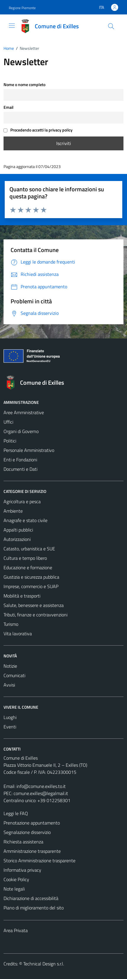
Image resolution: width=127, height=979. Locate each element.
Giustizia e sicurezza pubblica (31, 576)
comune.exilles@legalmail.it (41, 793)
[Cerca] (111, 26)
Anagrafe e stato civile (25, 520)
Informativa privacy (22, 869)
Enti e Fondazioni (20, 459)
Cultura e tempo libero (25, 558)
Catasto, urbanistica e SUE (29, 548)
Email (9, 107)
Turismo (11, 624)
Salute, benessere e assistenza (34, 605)
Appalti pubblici (18, 529)
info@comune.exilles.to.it (41, 786)
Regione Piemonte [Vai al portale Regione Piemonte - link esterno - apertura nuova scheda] (22, 8)
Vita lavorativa (18, 633)
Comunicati (14, 675)
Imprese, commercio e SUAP (31, 586)
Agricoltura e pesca (22, 501)
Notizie (10, 665)
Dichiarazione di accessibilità (31, 898)
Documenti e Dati (20, 469)
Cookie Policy (16, 879)
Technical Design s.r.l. (43, 963)
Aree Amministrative (24, 412)
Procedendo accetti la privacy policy (38, 130)
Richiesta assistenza (23, 841)
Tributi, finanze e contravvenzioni (35, 614)
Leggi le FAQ (16, 813)
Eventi (10, 726)
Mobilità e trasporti (22, 595)
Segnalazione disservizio (27, 832)
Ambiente (13, 510)
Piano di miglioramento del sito (34, 907)
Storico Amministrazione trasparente (39, 860)
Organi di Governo (21, 431)
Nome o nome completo (24, 84)
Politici (10, 440)
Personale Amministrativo (29, 450)
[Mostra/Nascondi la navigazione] (11, 25)
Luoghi (10, 717)
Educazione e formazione (28, 567)
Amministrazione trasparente (32, 851)
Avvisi (9, 684)
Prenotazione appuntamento (32, 822)
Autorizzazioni (17, 539)
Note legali (14, 888)
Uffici (8, 421)
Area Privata (16, 930)
